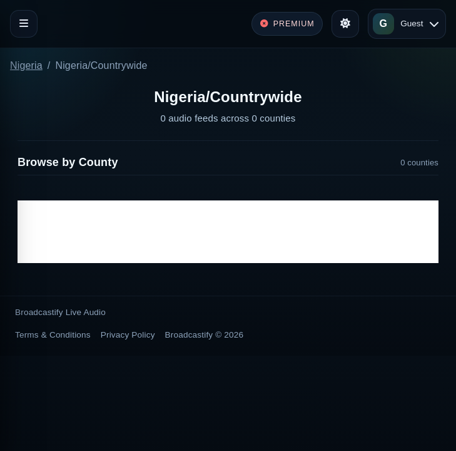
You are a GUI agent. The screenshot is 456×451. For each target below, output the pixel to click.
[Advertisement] (228, 231)
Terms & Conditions (53, 335)
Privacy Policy (128, 335)
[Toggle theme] (345, 24)
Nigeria (26, 65)
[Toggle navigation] (24, 24)
